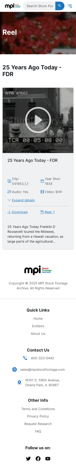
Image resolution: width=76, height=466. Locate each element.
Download (20, 212)
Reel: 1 (50, 212)
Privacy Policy (38, 416)
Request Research (38, 424)
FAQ (38, 431)
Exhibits (38, 326)
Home (38, 318)
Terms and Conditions (38, 409)
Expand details (23, 200)
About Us (38, 334)
